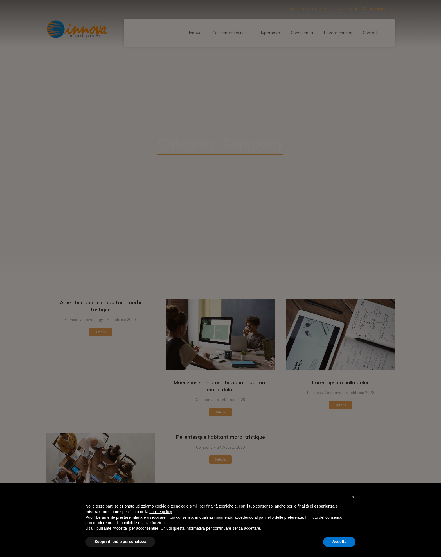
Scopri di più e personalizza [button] (120, 541)
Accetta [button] (339, 541)
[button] (352, 496)
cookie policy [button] (160, 512)
